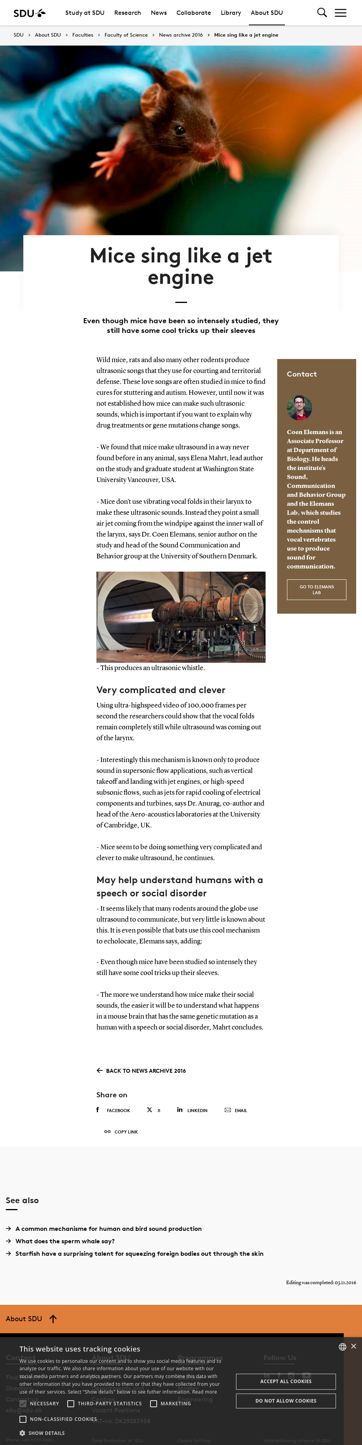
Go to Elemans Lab (317, 579)
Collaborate (194, 12)
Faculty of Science (126, 35)
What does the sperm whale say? (60, 1231)
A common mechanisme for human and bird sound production (104, 1219)
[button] (23, 1404)
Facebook (113, 1100)
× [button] (353, 1347)
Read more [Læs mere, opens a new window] (204, 1392)
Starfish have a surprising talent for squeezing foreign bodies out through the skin (135, 1244)
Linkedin (192, 1099)
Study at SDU (85, 12)
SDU (19, 34)
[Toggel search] (322, 13)
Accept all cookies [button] (286, 1381)
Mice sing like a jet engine (246, 35)
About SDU (267, 12)
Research (127, 12)
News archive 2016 (181, 35)
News (159, 12)
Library (231, 12)
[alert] (181, 1391)
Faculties (82, 35)
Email (235, 1100)
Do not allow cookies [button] (286, 1400)
